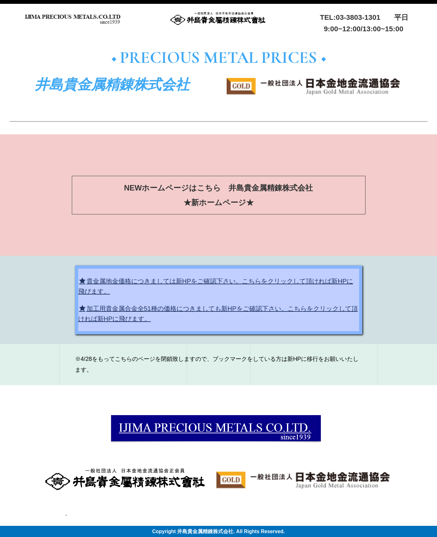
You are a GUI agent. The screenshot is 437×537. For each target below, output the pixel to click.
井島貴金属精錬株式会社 (112, 84)
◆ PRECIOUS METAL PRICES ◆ (220, 58)
